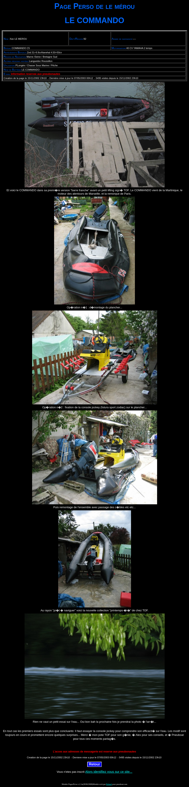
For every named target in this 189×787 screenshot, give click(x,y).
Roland (109, 784)
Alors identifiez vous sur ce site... (108, 771)
